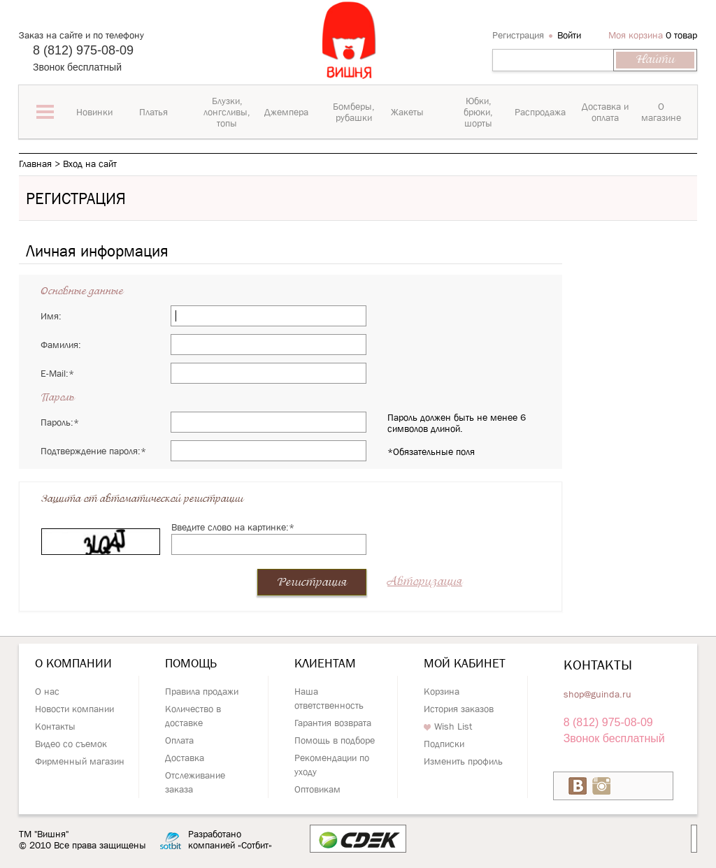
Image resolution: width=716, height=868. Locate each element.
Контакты (55, 726)
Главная (35, 163)
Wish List (448, 726)
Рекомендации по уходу (331, 764)
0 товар (681, 35)
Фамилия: (61, 344)
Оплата (179, 740)
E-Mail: (57, 373)
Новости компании (74, 708)
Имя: (51, 315)
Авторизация (424, 582)
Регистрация (518, 35)
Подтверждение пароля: (93, 450)
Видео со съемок (71, 743)
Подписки (444, 743)
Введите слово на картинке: (232, 527)
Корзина (441, 691)
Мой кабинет (465, 663)
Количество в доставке (193, 715)
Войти (569, 35)
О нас (47, 691)
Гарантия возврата (332, 722)
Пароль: (60, 422)
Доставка (184, 757)
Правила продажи (201, 691)
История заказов (459, 708)
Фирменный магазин (79, 761)
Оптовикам (317, 789)
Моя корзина (635, 35)
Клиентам (325, 663)
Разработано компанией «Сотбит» (230, 839)
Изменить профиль (463, 761)
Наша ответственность (329, 698)
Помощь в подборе (334, 740)
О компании (73, 663)
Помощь (191, 663)
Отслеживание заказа (195, 782)
